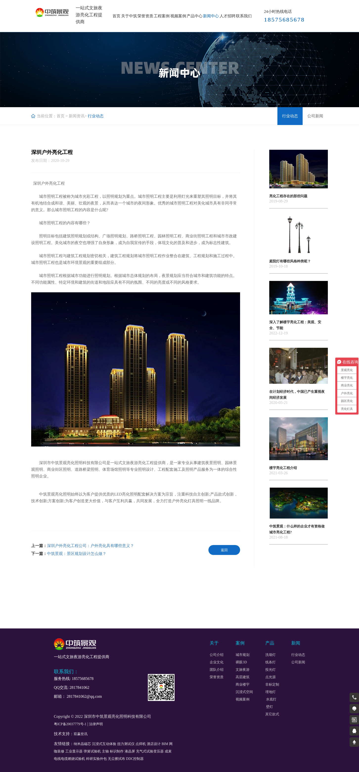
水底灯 (271, 699)
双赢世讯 (81, 734)
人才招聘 (227, 16)
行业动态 (290, 116)
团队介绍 (217, 670)
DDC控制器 (135, 759)
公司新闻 (315, 116)
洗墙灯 (270, 655)
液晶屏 (130, 751)
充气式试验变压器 (150, 751)
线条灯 (270, 662)
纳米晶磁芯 (82, 744)
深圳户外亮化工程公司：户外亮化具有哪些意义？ (90, 546)
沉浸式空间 (244, 692)
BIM (165, 744)
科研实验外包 (96, 759)
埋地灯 (270, 692)
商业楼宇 (242, 684)
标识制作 (117, 751)
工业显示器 (74, 751)
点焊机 (140, 744)
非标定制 (272, 684)
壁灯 (269, 707)
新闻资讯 (77, 116)
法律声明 (96, 724)
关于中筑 (129, 16)
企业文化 (217, 662)
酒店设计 (154, 744)
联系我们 (244, 16)
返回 (224, 550)
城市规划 (242, 655)
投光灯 (270, 670)
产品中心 (194, 16)
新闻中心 (211, 16)
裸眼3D (241, 662)
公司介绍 (217, 655)
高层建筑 (242, 677)
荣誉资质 (145, 16)
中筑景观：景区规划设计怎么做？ (76, 553)
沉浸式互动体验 (104, 744)
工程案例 (162, 16)
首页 (116, 16)
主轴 (105, 751)
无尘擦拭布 (116, 759)
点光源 (270, 677)
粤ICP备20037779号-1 (70, 724)
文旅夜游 (242, 670)
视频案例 (178, 16)
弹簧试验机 (92, 751)
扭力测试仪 (126, 744)
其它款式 (272, 714)
